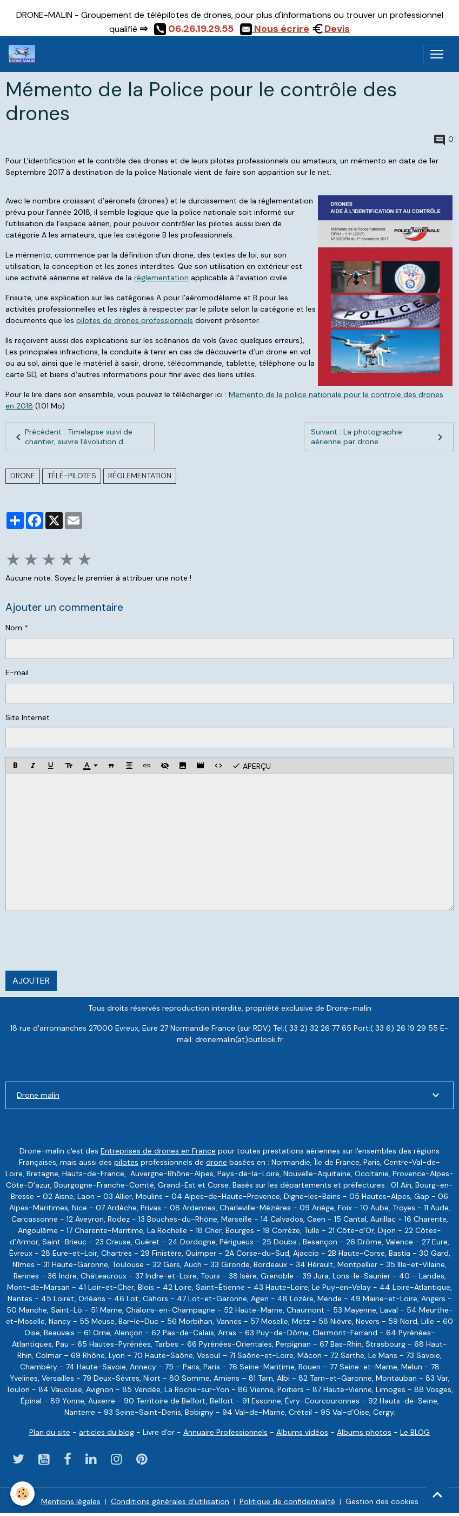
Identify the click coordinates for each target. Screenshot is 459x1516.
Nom (13, 627)
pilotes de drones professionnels (134, 320)
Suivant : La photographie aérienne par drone (379, 436)
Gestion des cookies (381, 1501)
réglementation (161, 277)
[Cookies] (23, 1493)
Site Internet (27, 717)
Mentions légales (71, 1501)
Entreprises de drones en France (158, 1151)
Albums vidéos (302, 1432)
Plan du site (49, 1432)
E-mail (17, 672)
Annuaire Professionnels (225, 1432)
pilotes (126, 1162)
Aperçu (251, 765)
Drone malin (38, 1095)
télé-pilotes (71, 475)
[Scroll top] (437, 1494)
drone (22, 475)
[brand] (24, 54)
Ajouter (31, 980)
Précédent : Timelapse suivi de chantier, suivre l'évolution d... (72, 436)
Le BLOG (415, 1432)
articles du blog (106, 1432)
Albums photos (364, 1432)
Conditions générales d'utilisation (170, 1501)
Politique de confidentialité (287, 1501)
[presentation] (87, 941)
